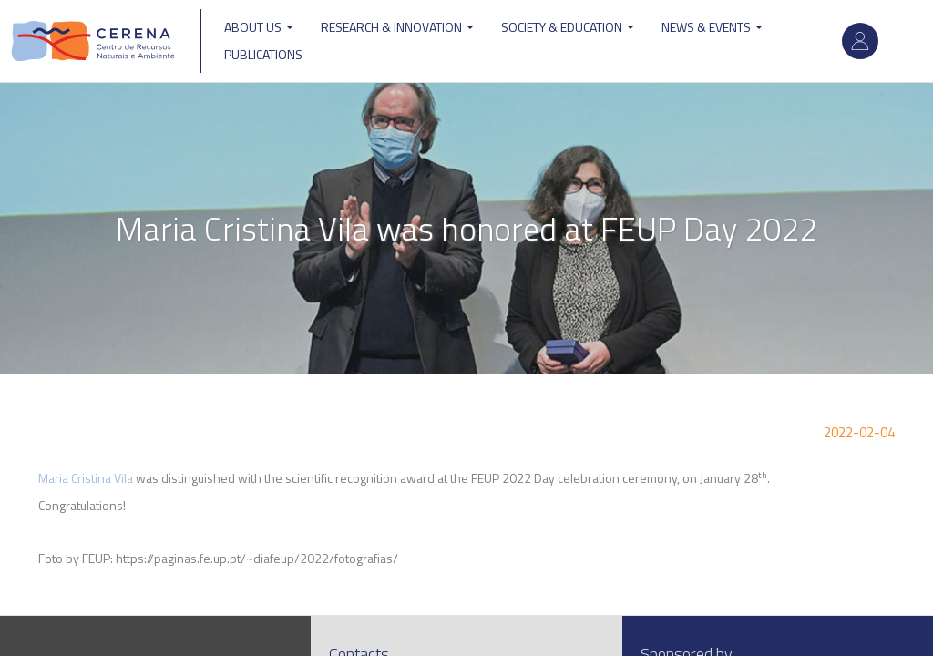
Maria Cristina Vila (85, 477)
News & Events (712, 26)
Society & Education (567, 26)
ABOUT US (258, 26)
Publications (263, 54)
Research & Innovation (397, 26)
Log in (860, 41)
